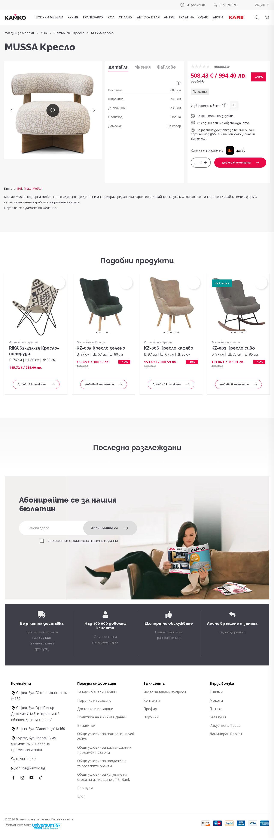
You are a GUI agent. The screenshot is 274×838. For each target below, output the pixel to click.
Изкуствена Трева (225, 725)
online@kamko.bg (30, 768)
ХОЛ (111, 17)
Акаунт (260, 5)
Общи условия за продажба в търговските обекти (102, 763)
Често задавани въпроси (164, 692)
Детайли (118, 67)
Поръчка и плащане (94, 700)
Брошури (85, 787)
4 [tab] (107, 332)
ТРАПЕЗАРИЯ (92, 17)
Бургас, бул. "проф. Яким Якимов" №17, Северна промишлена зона (33, 744)
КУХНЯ (72, 17)
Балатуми (218, 717)
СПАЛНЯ (125, 17)
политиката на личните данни (94, 540)
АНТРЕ (169, 17)
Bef (19, 188)
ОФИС (203, 17)
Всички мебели (49, 17)
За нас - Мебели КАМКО (97, 692)
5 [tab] (110, 332)
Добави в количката (240, 162)
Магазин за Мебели (19, 33)
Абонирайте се (109, 528)
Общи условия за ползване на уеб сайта (105, 736)
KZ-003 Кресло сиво (233, 348)
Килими (216, 692)
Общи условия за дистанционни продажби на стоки (104, 750)
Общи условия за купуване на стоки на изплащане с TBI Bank (103, 777)
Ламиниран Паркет (226, 733)
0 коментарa (221, 66)
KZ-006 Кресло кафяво (168, 348)
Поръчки (151, 717)
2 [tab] (100, 332)
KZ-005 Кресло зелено (101, 348)
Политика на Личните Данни (101, 717)
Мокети (216, 700)
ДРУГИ (218, 17)
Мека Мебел (33, 188)
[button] (235, 150)
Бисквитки (86, 725)
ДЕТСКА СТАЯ (148, 17)
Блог (81, 796)
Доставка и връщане (95, 708)
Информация (193, 5)
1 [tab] (96, 332)
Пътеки (216, 708)
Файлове (166, 67)
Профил (150, 708)
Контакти (151, 700)
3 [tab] (103, 332)
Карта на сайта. (62, 819)
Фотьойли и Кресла (69, 33)
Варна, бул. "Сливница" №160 (40, 728)
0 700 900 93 (225, 5)
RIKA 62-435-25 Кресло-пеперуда (34, 350)
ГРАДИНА (186, 17)
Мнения (142, 67)
